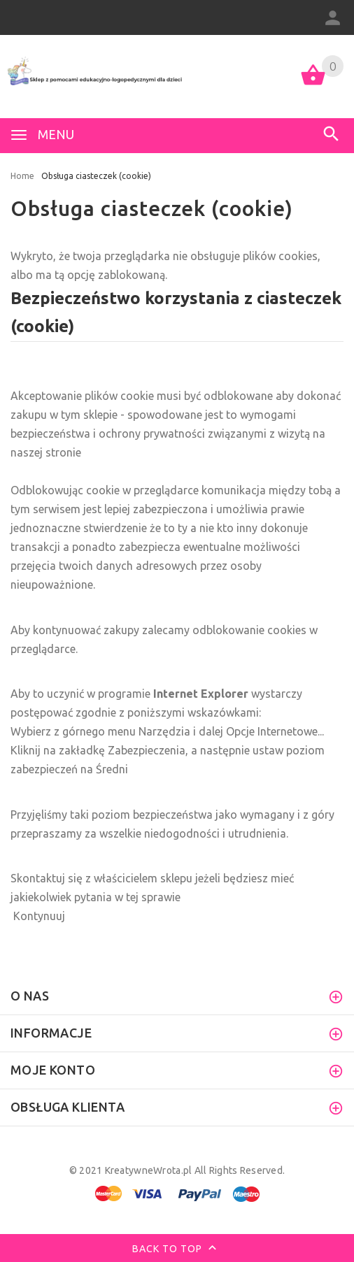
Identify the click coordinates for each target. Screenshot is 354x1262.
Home (22, 175)
